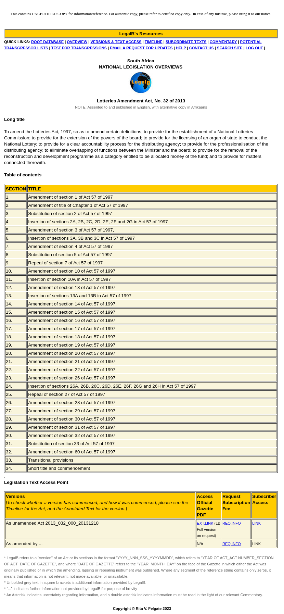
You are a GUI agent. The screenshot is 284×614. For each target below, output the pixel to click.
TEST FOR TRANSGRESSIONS (79, 48)
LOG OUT (254, 48)
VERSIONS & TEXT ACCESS (116, 42)
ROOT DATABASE (47, 42)
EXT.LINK (205, 523)
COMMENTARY (223, 42)
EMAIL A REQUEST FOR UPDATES (141, 48)
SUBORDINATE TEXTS (186, 42)
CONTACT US (201, 48)
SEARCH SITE (230, 48)
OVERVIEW (77, 42)
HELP (181, 48)
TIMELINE (154, 42)
